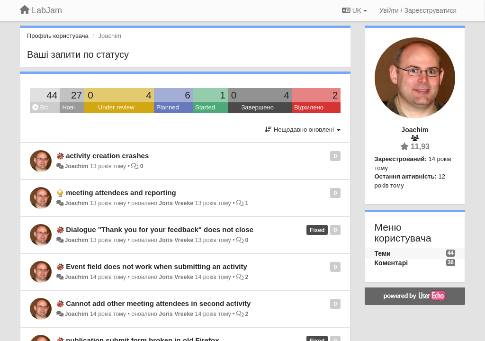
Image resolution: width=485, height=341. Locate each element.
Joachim (76, 166)
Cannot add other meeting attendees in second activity (158, 303)
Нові (68, 107)
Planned (167, 107)
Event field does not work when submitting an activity (156, 266)
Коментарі (391, 263)
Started (205, 107)
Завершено (258, 107)
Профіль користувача (58, 35)
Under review (116, 107)
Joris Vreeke (176, 203)
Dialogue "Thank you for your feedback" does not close (159, 229)
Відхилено (308, 107)
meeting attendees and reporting (121, 192)
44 (51, 95)
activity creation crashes (107, 156)
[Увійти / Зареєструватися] (418, 10)
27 (76, 95)
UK (354, 10)
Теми (383, 253)
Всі (40, 107)
